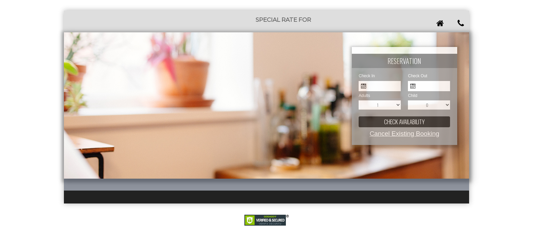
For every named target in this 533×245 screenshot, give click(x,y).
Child (412, 95)
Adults (364, 95)
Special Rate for (283, 19)
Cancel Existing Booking (404, 133)
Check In (367, 76)
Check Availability (404, 121)
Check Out (417, 76)
